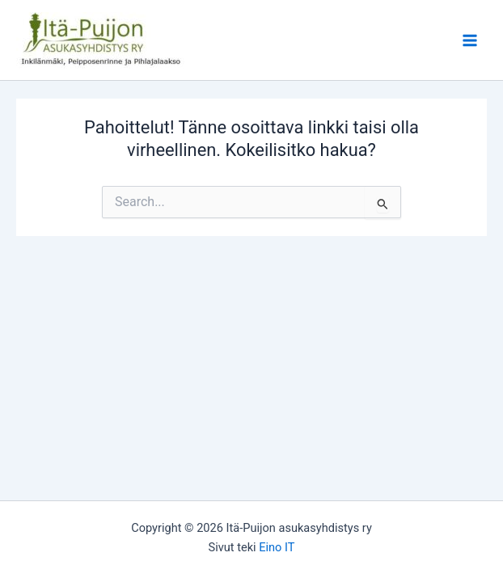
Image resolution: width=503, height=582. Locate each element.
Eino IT (276, 547)
